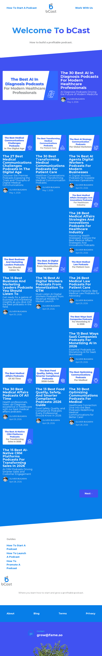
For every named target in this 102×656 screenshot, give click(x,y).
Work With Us (84, 7)
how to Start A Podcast (16, 547)
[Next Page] (88, 493)
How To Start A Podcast (22, 7)
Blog (36, 613)
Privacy (90, 613)
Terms (63, 613)
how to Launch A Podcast (16, 555)
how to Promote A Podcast (13, 565)
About (10, 613)
